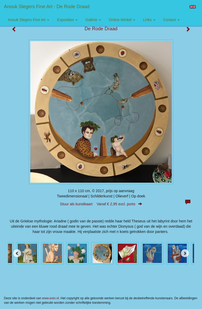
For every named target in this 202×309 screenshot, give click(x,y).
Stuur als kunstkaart (101, 204)
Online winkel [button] (122, 20)
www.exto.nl (50, 298)
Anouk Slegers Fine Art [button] (28, 20)
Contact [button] (171, 20)
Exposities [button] (67, 20)
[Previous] (17, 253)
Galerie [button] (93, 20)
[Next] (185, 253)
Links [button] (149, 20)
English (193, 6)
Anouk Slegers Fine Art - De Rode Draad (46, 6)
